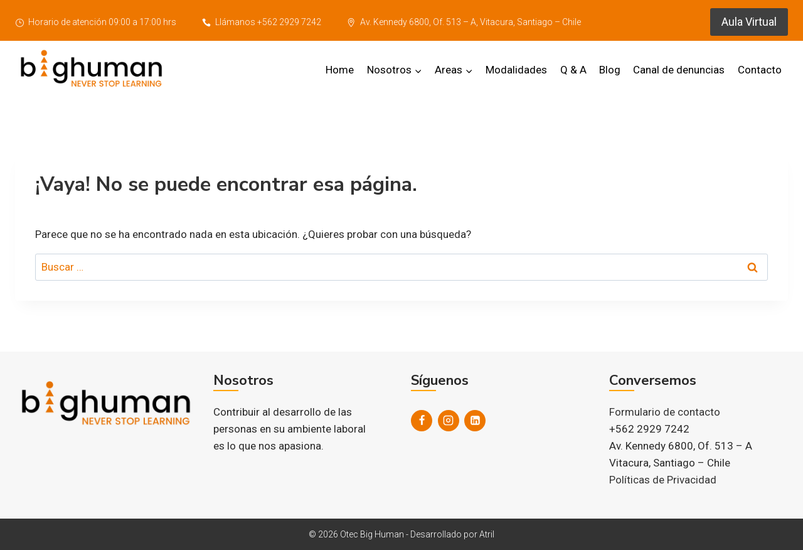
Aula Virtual (749, 21)
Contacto (760, 69)
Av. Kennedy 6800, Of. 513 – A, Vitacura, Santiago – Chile (464, 22)
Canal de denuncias (679, 69)
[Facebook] (421, 420)
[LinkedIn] (475, 420)
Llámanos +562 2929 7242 (261, 22)
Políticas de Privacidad (662, 479)
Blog (609, 69)
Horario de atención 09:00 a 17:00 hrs (95, 22)
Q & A (573, 69)
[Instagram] (448, 420)
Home (340, 69)
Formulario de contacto (664, 412)
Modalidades (516, 69)
